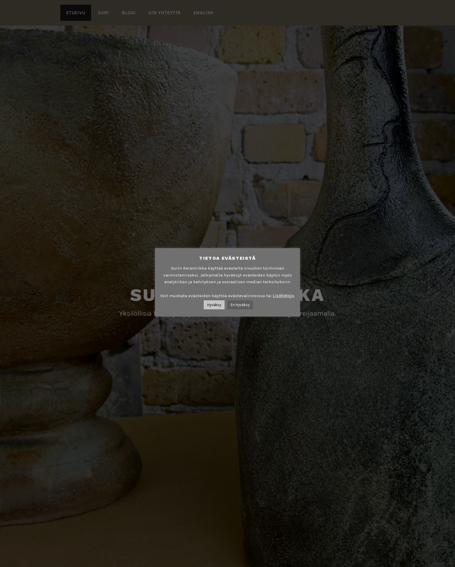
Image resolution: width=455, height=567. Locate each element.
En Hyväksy (240, 305)
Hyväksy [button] (214, 305)
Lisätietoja (283, 295)
